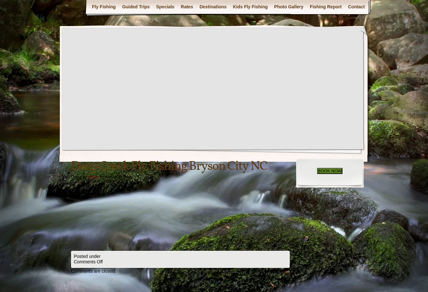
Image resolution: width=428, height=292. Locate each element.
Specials (165, 6)
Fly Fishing (104, 6)
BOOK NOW (330, 171)
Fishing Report (326, 6)
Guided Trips (136, 6)
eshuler (93, 176)
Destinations (212, 6)
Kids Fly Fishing (250, 6)
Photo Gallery (289, 6)
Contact (356, 6)
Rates (187, 6)
